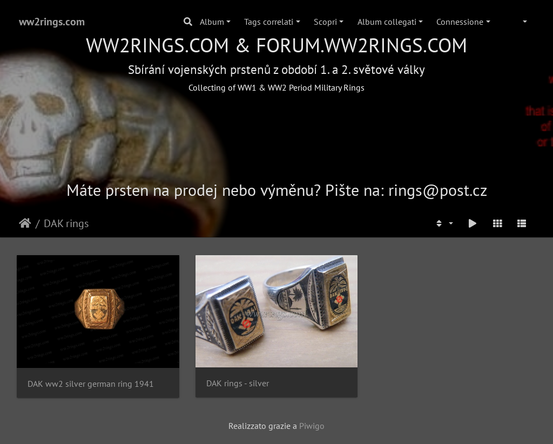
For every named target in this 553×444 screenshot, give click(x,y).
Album (212, 21)
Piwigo (312, 425)
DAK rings (66, 223)
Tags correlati (268, 21)
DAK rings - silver (237, 383)
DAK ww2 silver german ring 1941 (91, 384)
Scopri (325, 21)
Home (25, 223)
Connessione (459, 21)
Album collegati (387, 21)
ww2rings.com (52, 22)
